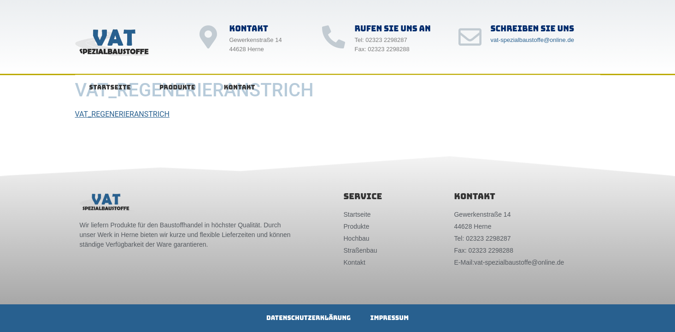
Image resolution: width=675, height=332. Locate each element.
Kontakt (239, 87)
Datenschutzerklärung (304, 318)
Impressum (394, 318)
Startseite (110, 87)
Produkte (177, 87)
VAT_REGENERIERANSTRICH (122, 114)
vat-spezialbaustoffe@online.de (532, 39)
